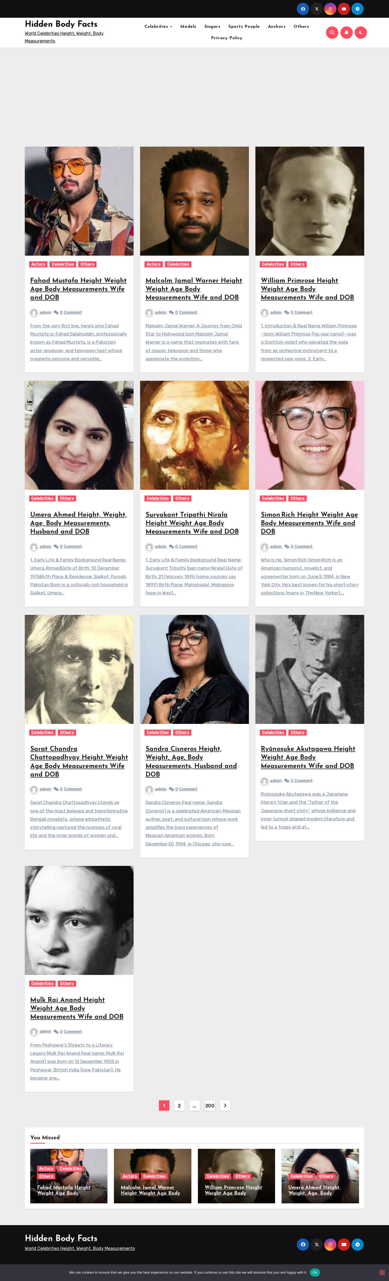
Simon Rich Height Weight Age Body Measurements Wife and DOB (309, 523)
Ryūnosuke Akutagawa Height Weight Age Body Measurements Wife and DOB (308, 757)
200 (210, 1106)
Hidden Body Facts (61, 24)
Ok (315, 1272)
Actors (38, 264)
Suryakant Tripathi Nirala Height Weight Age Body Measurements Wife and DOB (192, 523)
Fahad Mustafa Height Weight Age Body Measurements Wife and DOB (78, 289)
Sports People (244, 27)
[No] (382, 1272)
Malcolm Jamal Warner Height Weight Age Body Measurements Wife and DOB (194, 289)
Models (188, 27)
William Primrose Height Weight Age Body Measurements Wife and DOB (307, 289)
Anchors (277, 27)
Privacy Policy (227, 38)
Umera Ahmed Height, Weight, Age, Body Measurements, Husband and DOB (78, 523)
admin (41, 312)
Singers (212, 27)
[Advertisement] (194, 94)
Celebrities (157, 27)
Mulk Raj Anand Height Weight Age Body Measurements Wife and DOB (76, 1008)
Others (301, 27)
